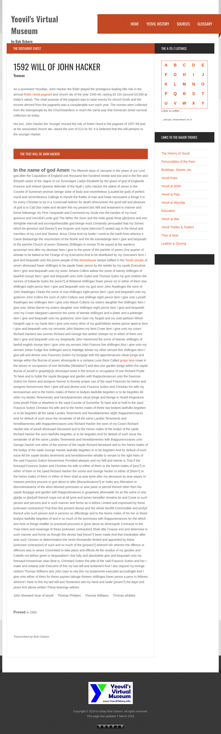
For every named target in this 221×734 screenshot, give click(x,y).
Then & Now (169, 235)
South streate (134, 260)
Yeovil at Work (171, 186)
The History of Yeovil (175, 153)
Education (168, 211)
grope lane (127, 360)
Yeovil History (158, 24)
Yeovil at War (170, 219)
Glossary (205, 24)
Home (135, 24)
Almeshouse (87, 260)
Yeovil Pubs (169, 178)
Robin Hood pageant (38, 94)
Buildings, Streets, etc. (176, 170)
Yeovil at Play (170, 194)
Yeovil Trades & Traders (177, 227)
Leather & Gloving (173, 243)
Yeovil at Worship (173, 202)
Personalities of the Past (178, 161)
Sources (183, 24)
